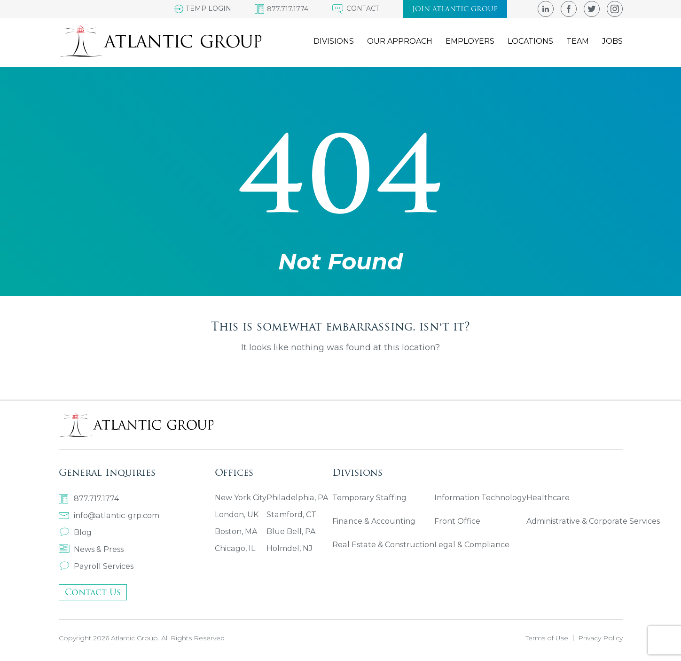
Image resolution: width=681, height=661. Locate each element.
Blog (75, 532)
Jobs (612, 41)
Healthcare (546, 497)
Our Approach (399, 41)
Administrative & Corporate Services (591, 521)
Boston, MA (236, 531)
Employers (470, 41)
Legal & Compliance (470, 544)
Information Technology (479, 497)
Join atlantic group (455, 9)
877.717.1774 (89, 499)
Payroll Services (96, 566)
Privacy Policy (600, 638)
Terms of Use (546, 638)
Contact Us (93, 592)
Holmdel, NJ (289, 548)
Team (577, 41)
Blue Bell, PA (290, 531)
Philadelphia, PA (296, 497)
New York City (240, 497)
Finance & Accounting (373, 521)
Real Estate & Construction (382, 544)
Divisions (333, 41)
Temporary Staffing (369, 497)
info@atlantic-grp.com (108, 515)
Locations (530, 41)
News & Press (91, 549)
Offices (234, 472)
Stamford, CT (291, 514)
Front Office (456, 521)
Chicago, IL (235, 548)
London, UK (236, 514)
